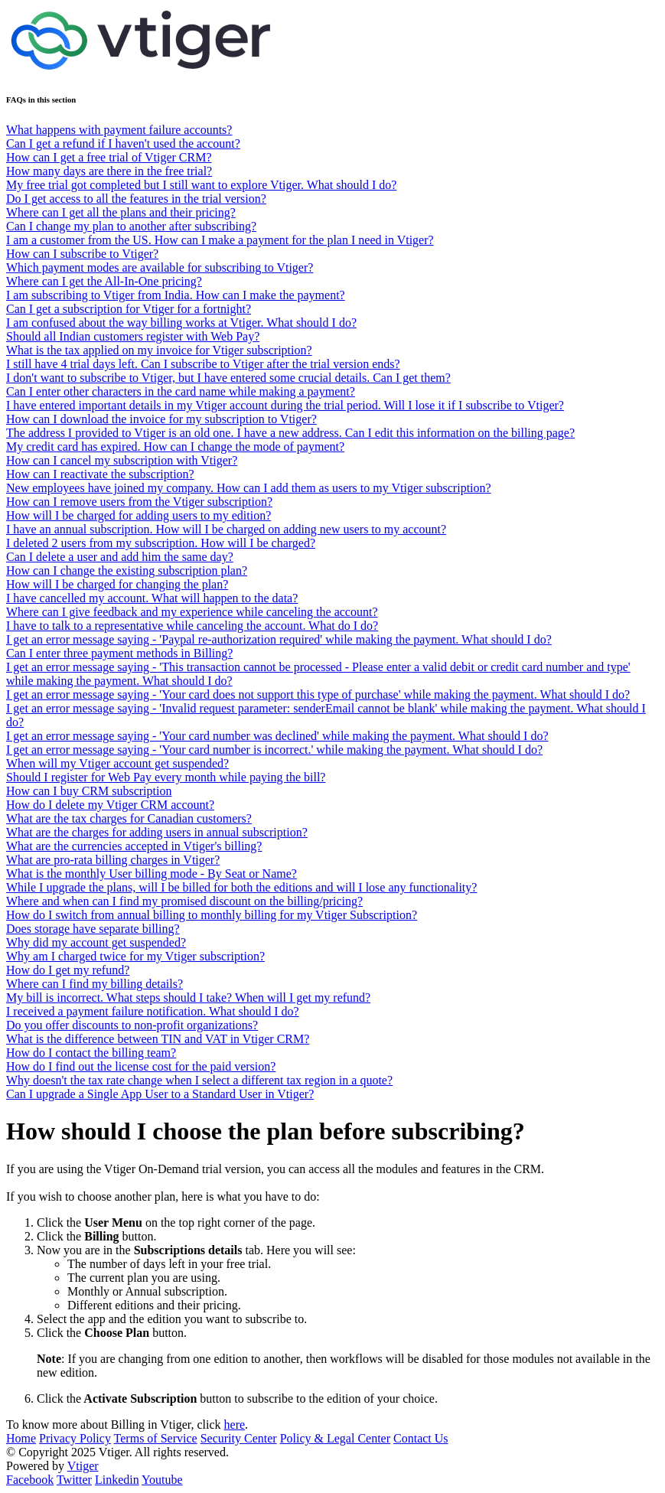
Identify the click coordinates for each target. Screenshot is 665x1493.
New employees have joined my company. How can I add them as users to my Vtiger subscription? (248, 487)
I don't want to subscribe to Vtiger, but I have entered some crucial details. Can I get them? (228, 377)
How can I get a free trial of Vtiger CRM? (109, 157)
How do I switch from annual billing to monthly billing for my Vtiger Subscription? (211, 914)
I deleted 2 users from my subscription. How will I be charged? (160, 542)
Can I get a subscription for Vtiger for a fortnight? (128, 308)
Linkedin (117, 1479)
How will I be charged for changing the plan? (117, 584)
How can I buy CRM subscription (88, 790)
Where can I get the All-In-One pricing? (104, 281)
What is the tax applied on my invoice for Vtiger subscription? (159, 350)
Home (21, 1438)
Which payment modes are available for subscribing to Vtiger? (159, 267)
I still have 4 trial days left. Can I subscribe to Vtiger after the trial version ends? (203, 363)
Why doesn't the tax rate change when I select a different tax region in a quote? (199, 1080)
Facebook (30, 1479)
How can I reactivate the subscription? (100, 474)
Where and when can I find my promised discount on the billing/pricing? (184, 901)
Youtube (162, 1479)
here (235, 1424)
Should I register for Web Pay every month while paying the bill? (165, 777)
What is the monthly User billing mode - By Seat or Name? (151, 873)
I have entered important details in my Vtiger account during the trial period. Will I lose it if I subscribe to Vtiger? (285, 405)
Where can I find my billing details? (94, 983)
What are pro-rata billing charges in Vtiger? (113, 859)
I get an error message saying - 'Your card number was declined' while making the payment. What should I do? (277, 735)
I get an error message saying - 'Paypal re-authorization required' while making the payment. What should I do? (279, 639)
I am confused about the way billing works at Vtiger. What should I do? (181, 322)
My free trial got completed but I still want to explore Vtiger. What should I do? (201, 184)
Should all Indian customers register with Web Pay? (132, 336)
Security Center (238, 1438)
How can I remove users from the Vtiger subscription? (139, 501)
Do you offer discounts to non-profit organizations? (132, 1025)
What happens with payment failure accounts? (119, 129)
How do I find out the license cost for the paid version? (140, 1066)
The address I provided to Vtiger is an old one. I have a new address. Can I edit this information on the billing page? (290, 432)
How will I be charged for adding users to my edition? (138, 515)
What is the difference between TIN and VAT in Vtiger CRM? (157, 1038)
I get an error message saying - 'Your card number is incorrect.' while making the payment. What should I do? (274, 749)
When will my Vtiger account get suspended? (117, 763)
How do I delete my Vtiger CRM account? (110, 804)
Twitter (74, 1479)
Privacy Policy (75, 1438)
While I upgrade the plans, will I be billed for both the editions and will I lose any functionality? (241, 887)
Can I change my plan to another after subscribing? (131, 226)
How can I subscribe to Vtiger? (82, 253)
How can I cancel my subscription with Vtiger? (121, 460)
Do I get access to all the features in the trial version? (136, 198)
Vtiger (83, 1465)
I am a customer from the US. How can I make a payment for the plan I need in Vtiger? (220, 239)
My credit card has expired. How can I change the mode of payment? (175, 446)
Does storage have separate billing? (93, 928)
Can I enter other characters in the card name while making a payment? (180, 391)
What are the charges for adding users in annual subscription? (157, 832)
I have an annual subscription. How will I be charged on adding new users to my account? (226, 529)
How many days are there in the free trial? (109, 171)
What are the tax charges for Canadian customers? (129, 818)
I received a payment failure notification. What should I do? (152, 1011)
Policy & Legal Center (335, 1438)
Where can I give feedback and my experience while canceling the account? (192, 611)
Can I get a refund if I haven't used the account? (123, 143)
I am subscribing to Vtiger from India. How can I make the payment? (175, 295)
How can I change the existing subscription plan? (126, 570)
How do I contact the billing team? (91, 1052)
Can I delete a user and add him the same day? (119, 556)
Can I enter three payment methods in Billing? (119, 653)
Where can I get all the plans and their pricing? (121, 212)
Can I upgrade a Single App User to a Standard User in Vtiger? (160, 1093)
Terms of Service (155, 1438)
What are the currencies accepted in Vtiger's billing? (134, 845)
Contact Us (420, 1438)
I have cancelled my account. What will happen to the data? (152, 598)
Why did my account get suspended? (96, 942)
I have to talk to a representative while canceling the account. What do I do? (192, 625)
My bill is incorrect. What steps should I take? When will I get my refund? (188, 997)
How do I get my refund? (67, 969)
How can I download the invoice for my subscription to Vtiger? (161, 418)
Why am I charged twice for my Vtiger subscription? (135, 956)
